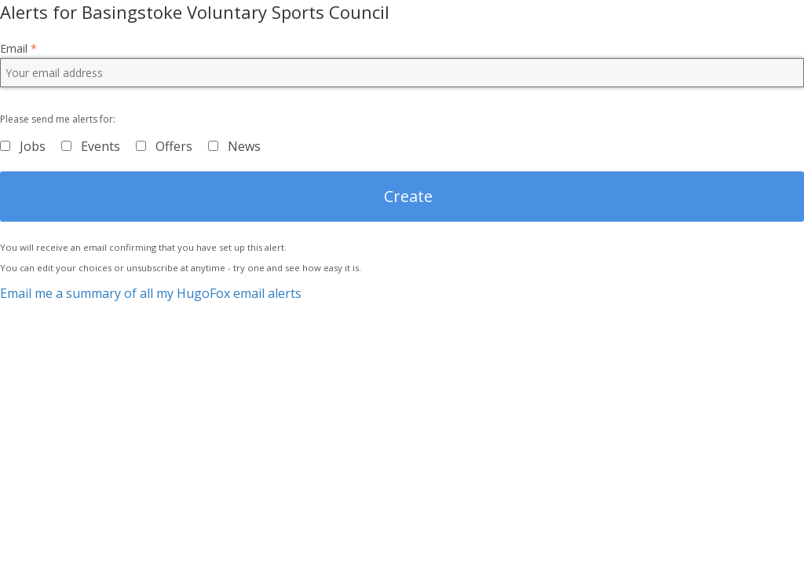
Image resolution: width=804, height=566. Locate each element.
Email (18, 48)
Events (100, 146)
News (244, 146)
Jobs (33, 146)
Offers (173, 146)
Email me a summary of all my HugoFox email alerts (151, 293)
